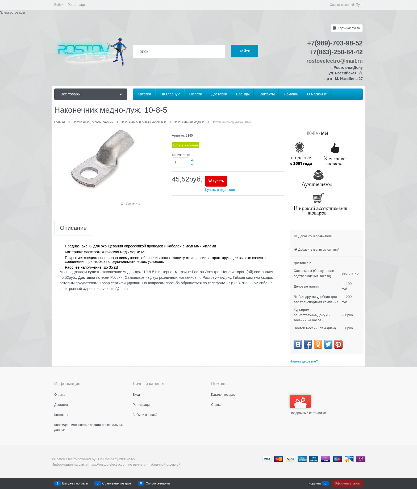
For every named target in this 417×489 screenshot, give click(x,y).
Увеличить (133, 203)
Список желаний (158, 483)
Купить (218, 181)
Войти (58, 5)
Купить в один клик (220, 190)
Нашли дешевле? (304, 361)
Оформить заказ (348, 483)
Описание (73, 228)
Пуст (359, 5)
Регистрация (77, 5)
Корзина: (348, 28)
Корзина (314, 483)
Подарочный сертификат (308, 405)
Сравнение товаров (117, 483)
